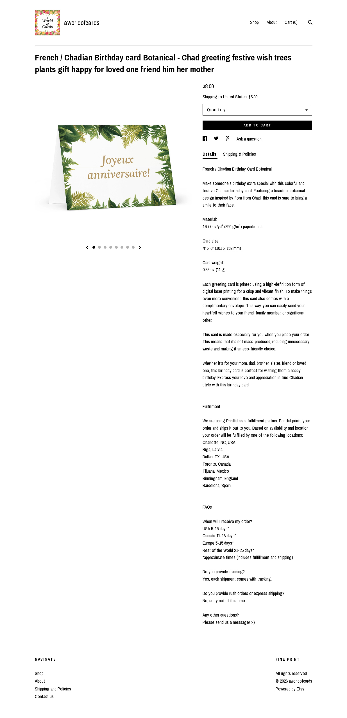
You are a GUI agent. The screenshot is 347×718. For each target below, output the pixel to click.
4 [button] (110, 247)
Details (210, 154)
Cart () (291, 22)
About (272, 22)
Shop (254, 22)
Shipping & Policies (239, 154)
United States (235, 97)
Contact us (44, 696)
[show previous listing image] (87, 248)
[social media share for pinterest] (228, 139)
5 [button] (116, 247)
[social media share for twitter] (217, 139)
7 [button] (127, 247)
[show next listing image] (140, 248)
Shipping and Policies (53, 689)
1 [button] (93, 247)
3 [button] (105, 247)
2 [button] (99, 247)
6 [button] (122, 247)
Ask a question (249, 139)
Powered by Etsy (290, 689)
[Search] (310, 23)
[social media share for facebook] (205, 139)
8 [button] (133, 247)
